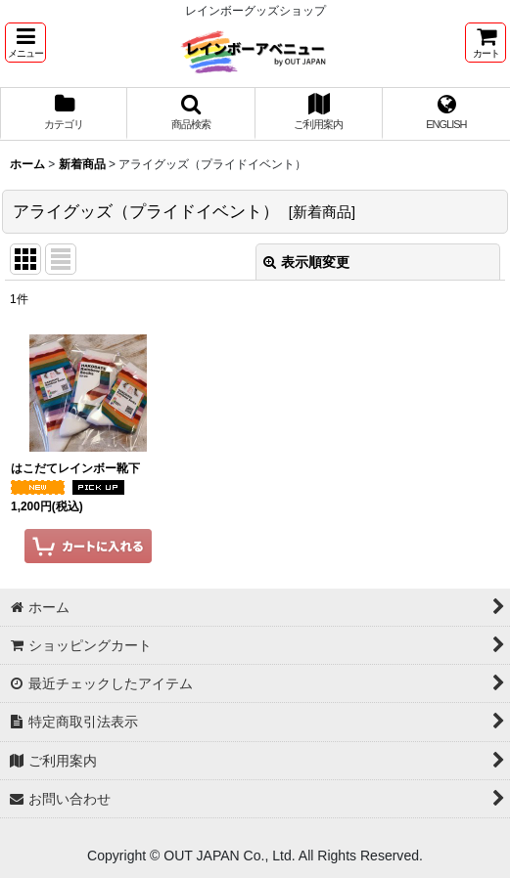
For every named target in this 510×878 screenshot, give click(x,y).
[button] (25, 42)
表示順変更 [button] (306, 262)
